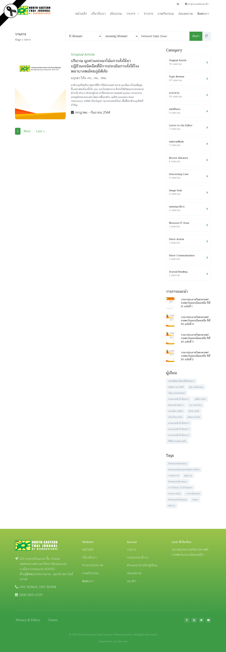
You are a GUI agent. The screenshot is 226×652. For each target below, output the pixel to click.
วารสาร (130, 13)
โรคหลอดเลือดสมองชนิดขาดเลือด (183, 469)
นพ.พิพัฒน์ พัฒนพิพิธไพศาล (181, 381)
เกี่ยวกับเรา (98, 13)
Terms (53, 620)
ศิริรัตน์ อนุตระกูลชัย (177, 441)
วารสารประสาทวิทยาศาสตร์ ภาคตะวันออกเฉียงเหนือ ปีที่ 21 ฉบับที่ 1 (195, 302)
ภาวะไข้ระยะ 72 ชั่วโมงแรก (180, 487)
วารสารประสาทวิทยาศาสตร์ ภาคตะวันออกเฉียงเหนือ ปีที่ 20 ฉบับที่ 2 (195, 355)
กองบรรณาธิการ (137, 557)
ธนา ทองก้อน (195, 405)
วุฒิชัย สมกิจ (200, 399)
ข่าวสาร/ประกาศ (92, 565)
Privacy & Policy (28, 620)
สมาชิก (131, 581)
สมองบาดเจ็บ (174, 493)
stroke (195, 499)
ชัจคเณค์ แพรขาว (176, 405)
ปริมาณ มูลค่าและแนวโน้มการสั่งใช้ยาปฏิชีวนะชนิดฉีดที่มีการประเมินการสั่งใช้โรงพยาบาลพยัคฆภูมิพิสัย (105, 66)
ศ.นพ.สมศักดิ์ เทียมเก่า (178, 399)
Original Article (83, 54)
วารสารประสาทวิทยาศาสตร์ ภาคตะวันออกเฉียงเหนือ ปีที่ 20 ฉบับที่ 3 (195, 338)
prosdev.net (120, 641)
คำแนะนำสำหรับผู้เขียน (142, 565)
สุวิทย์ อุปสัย (193, 411)
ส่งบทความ (185, 13)
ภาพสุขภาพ (173, 475)
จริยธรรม (116, 13)
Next (27, 131)
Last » (40, 131)
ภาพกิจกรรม (165, 13)
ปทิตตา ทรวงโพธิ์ (176, 387)
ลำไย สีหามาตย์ (175, 417)
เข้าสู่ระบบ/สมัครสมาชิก (197, 4)
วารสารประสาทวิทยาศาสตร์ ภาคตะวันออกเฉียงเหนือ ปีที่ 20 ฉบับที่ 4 (195, 320)
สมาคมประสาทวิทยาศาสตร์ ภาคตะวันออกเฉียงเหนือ (190, 552)
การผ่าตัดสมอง (193, 493)
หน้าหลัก (81, 13)
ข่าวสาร (148, 13)
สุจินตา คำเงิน (194, 417)
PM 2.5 (171, 505)
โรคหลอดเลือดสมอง (177, 463)
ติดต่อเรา (203, 13)
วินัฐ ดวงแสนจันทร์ (176, 393)
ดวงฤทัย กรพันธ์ (175, 411)
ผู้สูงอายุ (188, 475)
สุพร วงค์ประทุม (196, 387)
